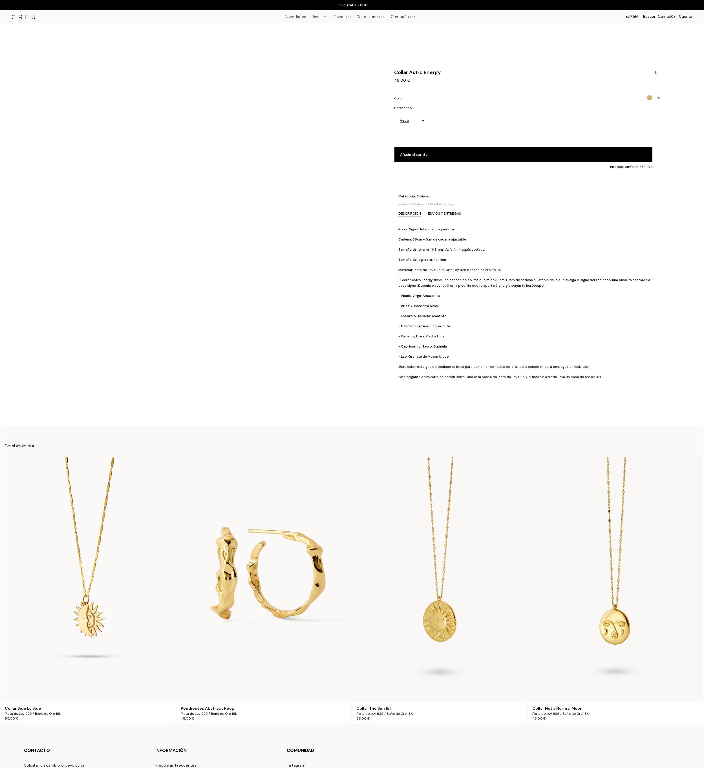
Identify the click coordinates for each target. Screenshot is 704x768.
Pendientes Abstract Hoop (207, 708)
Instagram (296, 765)
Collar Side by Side (23, 708)
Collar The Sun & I (373, 708)
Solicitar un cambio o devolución (54, 765)
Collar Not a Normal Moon (557, 708)
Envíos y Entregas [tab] (444, 213)
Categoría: (414, 196)
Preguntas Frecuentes (176, 765)
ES (628, 16)
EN (635, 16)
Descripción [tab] (409, 213)
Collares (423, 196)
